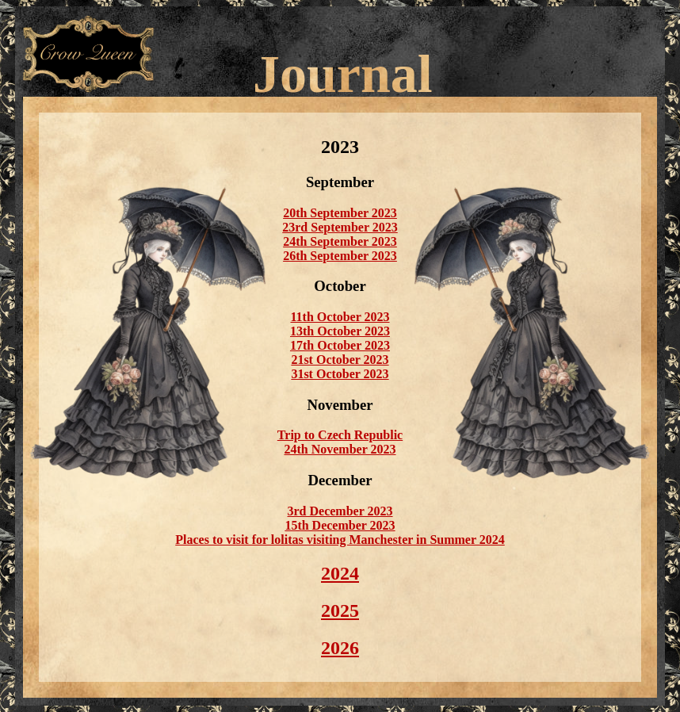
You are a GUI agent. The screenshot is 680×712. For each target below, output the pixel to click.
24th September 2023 (340, 241)
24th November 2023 (339, 449)
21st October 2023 (339, 359)
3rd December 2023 (340, 511)
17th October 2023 (340, 345)
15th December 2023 (340, 525)
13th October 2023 (340, 331)
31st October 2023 (339, 374)
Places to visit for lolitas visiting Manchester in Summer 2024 (340, 539)
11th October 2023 (339, 316)
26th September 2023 (340, 255)
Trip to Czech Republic (340, 435)
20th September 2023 (340, 213)
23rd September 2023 (339, 227)
